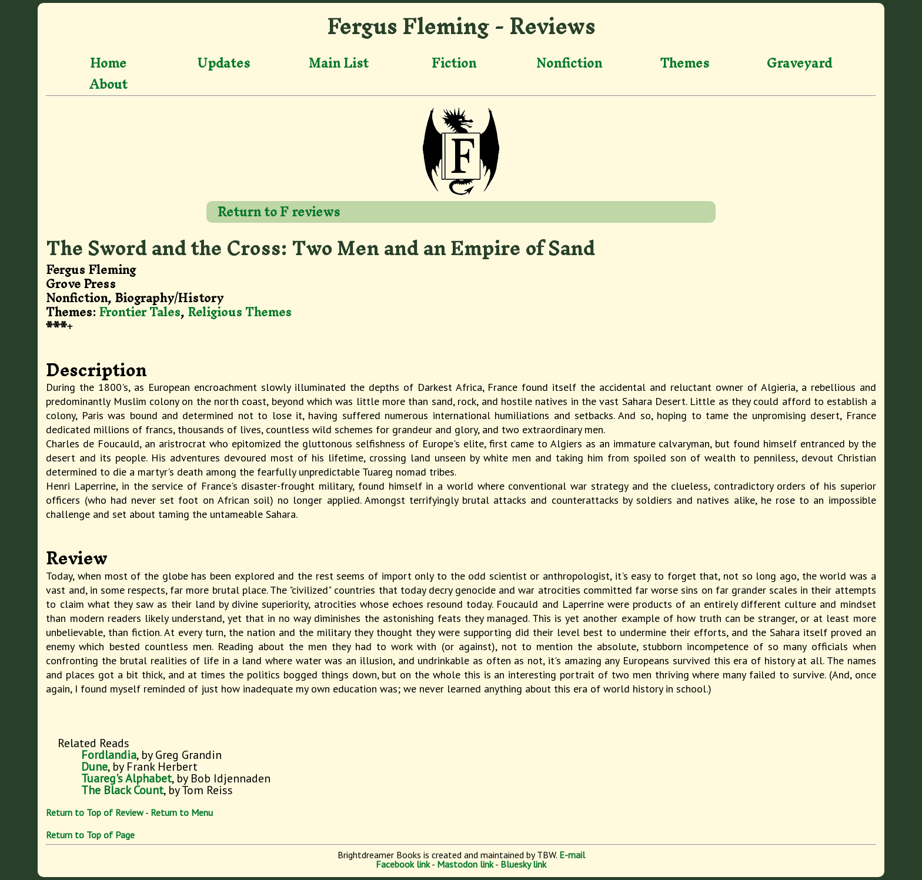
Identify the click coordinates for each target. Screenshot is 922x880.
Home (108, 63)
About (108, 84)
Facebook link (403, 864)
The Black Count (122, 790)
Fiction (454, 63)
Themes (684, 63)
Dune (94, 766)
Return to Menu (182, 812)
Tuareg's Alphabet (126, 778)
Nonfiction (569, 63)
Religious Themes (240, 312)
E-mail (572, 855)
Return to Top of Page (90, 835)
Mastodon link (465, 864)
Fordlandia (108, 754)
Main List (339, 63)
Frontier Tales (140, 312)
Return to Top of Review (94, 812)
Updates (223, 63)
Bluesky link (523, 864)
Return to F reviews (279, 211)
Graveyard (799, 63)
